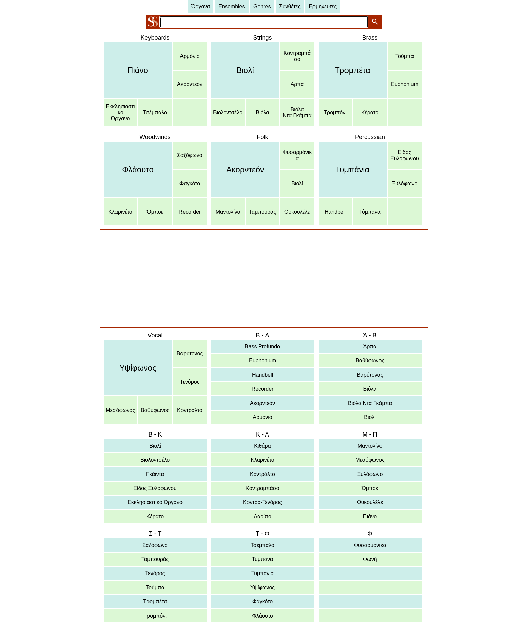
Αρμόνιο (189, 56)
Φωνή (370, 559)
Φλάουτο (138, 169)
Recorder (190, 212)
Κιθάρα (262, 446)
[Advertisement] (264, 279)
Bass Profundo (262, 346)
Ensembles (231, 6)
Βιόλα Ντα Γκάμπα (370, 403)
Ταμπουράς (262, 212)
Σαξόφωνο (189, 155)
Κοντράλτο (189, 410)
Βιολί (245, 70)
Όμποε (155, 212)
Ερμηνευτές (323, 6)
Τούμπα (404, 56)
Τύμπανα (370, 212)
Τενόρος (190, 382)
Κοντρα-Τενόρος (262, 502)
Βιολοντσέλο (227, 112)
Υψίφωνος (137, 367)
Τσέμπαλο (155, 112)
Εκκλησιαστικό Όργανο (155, 502)
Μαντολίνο (228, 212)
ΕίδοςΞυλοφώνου (404, 155)
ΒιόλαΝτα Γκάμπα (297, 112)
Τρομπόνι (335, 112)
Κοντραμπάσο (297, 56)
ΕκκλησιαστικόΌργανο (120, 112)
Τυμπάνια (353, 169)
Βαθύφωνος (155, 410)
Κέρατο (369, 112)
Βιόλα (262, 112)
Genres (262, 6)
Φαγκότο (189, 183)
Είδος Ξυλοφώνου (155, 488)
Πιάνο (137, 70)
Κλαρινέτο (120, 212)
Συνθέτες (290, 6)
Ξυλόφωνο (405, 183)
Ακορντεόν (189, 84)
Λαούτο (262, 516)
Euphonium (404, 84)
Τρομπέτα (352, 70)
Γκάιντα (155, 474)
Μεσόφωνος (120, 410)
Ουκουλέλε (297, 212)
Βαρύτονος (190, 353)
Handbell (335, 212)
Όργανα (200, 6)
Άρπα (297, 84)
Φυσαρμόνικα (297, 155)
